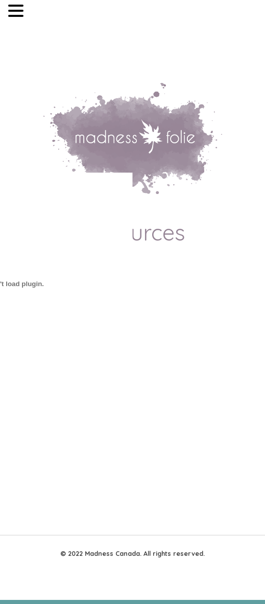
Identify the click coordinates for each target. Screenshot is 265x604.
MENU (41, 13)
